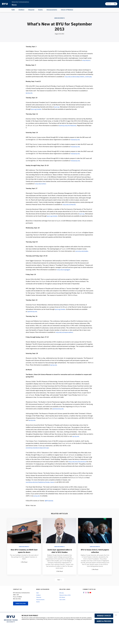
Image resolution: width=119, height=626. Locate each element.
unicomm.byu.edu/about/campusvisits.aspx (39, 452)
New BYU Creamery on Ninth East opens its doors (24, 555)
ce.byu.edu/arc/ (87, 60)
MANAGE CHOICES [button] (104, 615)
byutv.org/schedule (37, 111)
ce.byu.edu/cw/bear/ (41, 186)
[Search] (111, 3)
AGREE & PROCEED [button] (104, 621)
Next (59, 584)
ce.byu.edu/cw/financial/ (70, 207)
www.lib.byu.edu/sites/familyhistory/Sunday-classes (42, 486)
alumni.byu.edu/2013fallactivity (69, 128)
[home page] (5, 4)
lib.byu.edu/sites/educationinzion (79, 466)
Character (31, 10)
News (14, 4)
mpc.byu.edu (30, 95)
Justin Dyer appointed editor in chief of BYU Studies (59, 555)
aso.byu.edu (37, 500)
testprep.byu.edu (76, 142)
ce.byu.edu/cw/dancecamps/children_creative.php (41, 79)
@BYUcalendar (49, 505)
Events (40, 10)
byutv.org (57, 109)
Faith (13, 10)
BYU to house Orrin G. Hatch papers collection (95, 555)
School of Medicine (67, 10)
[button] (116, 615)
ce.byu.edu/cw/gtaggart (64, 274)
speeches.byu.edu (33, 316)
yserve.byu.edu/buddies (82, 255)
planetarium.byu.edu (59, 413)
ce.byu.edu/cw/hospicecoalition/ (66, 337)
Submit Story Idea (22, 608)
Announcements (52, 10)
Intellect (21, 10)
